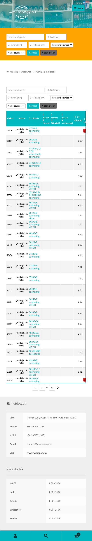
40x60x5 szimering (34, 234)
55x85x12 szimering (34, 176)
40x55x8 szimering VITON (34, 205)
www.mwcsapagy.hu (37, 452)
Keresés (46, 536)
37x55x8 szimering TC (34, 130)
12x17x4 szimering (34, 267)
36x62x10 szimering (34, 379)
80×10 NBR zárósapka (34, 352)
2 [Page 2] (42, 387)
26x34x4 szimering (34, 290)
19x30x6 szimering (34, 141)
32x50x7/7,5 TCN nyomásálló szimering (35, 152)
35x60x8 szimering (34, 278)
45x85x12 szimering (34, 334)
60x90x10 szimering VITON (34, 344)
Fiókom (15, 536)
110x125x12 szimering (35, 164)
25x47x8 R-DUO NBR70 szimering (35, 195)
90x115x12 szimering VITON (34, 372)
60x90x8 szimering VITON (34, 224)
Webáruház (26, 71)
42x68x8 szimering (34, 362)
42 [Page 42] (52, 387)
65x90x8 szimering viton (34, 215)
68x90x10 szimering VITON (34, 324)
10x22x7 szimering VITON (34, 245)
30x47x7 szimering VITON (34, 302)
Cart (71, 533)
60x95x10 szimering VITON (34, 186)
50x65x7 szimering (34, 313)
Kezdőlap (14, 71)
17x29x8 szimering (34, 255)
